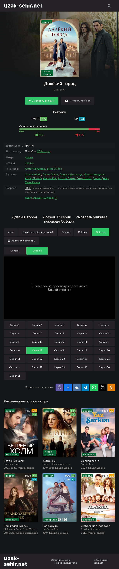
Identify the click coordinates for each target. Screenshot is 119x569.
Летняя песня (90, 461)
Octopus (101, 232)
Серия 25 (104, 358)
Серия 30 (104, 367)
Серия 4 (82, 324)
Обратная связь (60, 559)
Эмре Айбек (54, 168)
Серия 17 (37, 350)
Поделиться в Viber (59, 387)
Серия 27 (37, 367)
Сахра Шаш (84, 178)
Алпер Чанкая (33, 178)
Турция (29, 162)
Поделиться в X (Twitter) (103, 387)
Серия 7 (37, 333)
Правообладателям (66, 562)
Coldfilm (82, 232)
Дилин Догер (100, 178)
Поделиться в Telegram (85, 387)
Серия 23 (59, 358)
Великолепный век (16, 526)
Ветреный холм (14, 461)
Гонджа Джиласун (71, 174)
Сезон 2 (37, 250)
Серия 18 (59, 350)
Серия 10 (104, 333)
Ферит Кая (50, 178)
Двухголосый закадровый (37, 232)
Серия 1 (14, 324)
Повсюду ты (50, 526)
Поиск (109, 6)
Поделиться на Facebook (68, 387)
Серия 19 (82, 350)
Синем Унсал (50, 174)
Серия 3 (59, 324)
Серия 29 (82, 367)
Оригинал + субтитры (21, 240)
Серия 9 (82, 333)
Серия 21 (15, 358)
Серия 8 (59, 333)
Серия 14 (82, 341)
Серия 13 (59, 341)
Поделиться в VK (77, 387)
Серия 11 (14, 341)
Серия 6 (14, 333)
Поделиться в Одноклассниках (111, 387)
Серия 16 (14, 350)
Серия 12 (37, 341)
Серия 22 (37, 358)
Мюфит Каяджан (94, 174)
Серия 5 (104, 324)
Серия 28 (59, 367)
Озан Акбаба (33, 174)
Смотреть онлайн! (43, 100)
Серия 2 (37, 324)
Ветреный (49, 461)
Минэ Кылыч (32, 182)
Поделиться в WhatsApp (94, 387)
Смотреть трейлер (80, 100)
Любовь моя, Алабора (95, 526)
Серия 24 (82, 358)
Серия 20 (104, 350)
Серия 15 (104, 341)
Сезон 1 (14, 250)
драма (29, 157)
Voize (11, 232)
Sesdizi (66, 232)
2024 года (43, 151)
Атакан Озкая (66, 178)
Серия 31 (15, 375)
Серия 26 (14, 367)
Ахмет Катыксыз (35, 168)
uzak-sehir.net (23, 6)
